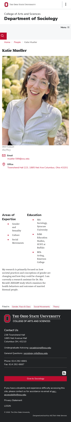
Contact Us (11, 330)
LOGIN (7, 405)
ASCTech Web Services (58, 415)
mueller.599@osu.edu (18, 158)
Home (7, 42)
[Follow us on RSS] (64, 373)
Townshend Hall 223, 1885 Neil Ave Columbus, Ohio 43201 (37, 167)
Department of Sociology (31, 18)
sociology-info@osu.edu (36, 353)
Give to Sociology (35, 378)
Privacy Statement (13, 400)
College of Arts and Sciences (22, 14)
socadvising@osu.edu (40, 347)
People (17, 42)
